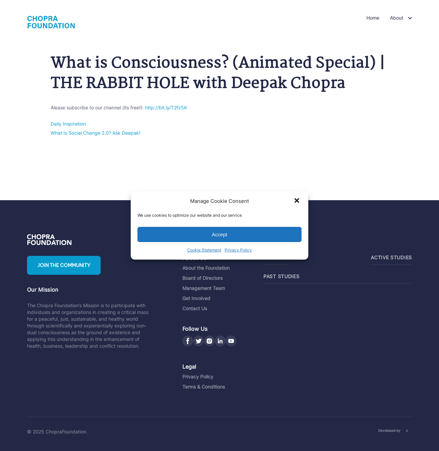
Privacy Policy (238, 250)
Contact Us (194, 308)
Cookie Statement (204, 250)
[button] (297, 201)
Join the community (63, 265)
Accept (219, 234)
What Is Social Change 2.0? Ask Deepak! (95, 133)
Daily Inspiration (68, 124)
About (396, 18)
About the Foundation (206, 268)
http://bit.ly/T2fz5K (166, 107)
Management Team (203, 288)
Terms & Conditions (203, 387)
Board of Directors (202, 278)
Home (372, 18)
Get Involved (196, 298)
